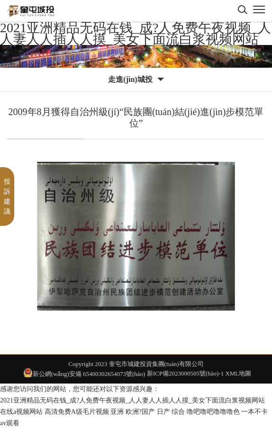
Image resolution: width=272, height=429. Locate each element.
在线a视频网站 (21, 411)
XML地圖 (238, 373)
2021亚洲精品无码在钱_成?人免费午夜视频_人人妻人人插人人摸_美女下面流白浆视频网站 (135, 33)
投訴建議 (7, 196)
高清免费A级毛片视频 (77, 411)
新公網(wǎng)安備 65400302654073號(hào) (84, 372)
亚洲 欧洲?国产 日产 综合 (147, 411)
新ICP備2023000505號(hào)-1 (185, 373)
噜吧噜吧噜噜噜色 (213, 411)
